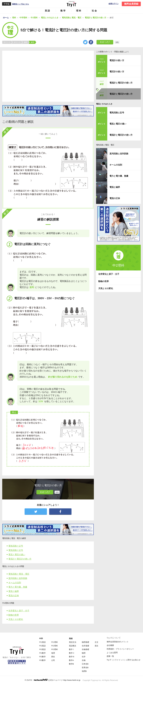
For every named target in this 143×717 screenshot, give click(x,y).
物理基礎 (85, 642)
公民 (53, 660)
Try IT (71, 4)
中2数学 (42, 657)
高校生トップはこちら (20, 4)
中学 (41, 638)
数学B (71, 664)
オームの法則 (14, 582)
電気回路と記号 (15, 546)
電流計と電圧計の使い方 (19, 559)
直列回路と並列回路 (17, 578)
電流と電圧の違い (16, 554)
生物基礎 (85, 649)
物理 (83, 653)
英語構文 (72, 646)
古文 (96, 642)
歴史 (53, 657)
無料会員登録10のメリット (118, 642)
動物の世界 (13, 615)
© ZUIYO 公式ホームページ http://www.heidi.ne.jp (52, 680)
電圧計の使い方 (116, 71)
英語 (47, 10)
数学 (63, 10)
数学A (71, 660)
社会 (94, 10)
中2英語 (42, 646)
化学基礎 (85, 646)
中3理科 (54, 649)
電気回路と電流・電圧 (18, 574)
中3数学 (42, 660)
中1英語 (42, 642)
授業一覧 (110, 656)
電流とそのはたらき (104, 104)
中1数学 (42, 653)
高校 (71, 638)
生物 (83, 660)
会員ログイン (114, 4)
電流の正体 (13, 595)
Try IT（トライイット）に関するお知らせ (123, 660)
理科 (79, 10)
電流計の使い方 (116, 60)
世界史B (85, 667)
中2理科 (54, 646)
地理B (84, 671)
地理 (53, 653)
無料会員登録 (131, 4)
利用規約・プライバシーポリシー (120, 649)
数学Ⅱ (71, 653)
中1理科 (54, 642)
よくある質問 (112, 653)
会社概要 (110, 645)
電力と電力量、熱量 (17, 587)
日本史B (85, 664)
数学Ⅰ (71, 649)
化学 (83, 657)
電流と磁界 (13, 591)
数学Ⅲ (71, 657)
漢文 (96, 646)
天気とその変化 (15, 619)
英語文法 (72, 642)
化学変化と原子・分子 (18, 610)
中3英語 (42, 649)
